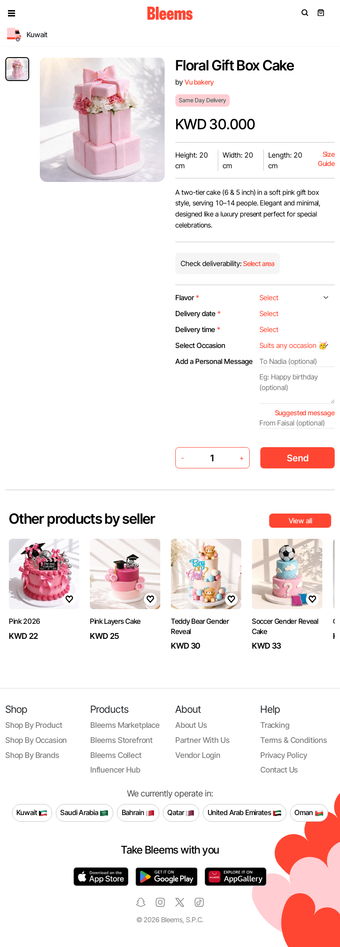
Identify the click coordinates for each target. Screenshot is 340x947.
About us (191, 725)
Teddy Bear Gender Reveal (200, 626)
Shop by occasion (36, 740)
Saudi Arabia (84, 813)
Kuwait (31, 813)
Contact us (279, 769)
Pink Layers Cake (115, 621)
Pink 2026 (24, 621)
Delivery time (197, 329)
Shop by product (33, 725)
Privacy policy (283, 755)
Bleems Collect (116, 755)
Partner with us (202, 740)
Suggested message (305, 413)
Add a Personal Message (214, 361)
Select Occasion (200, 345)
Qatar (180, 813)
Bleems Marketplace (125, 725)
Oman (308, 813)
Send (298, 458)
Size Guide (326, 159)
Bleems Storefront (121, 740)
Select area (258, 263)
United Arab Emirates (245, 813)
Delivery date (198, 313)
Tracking (275, 725)
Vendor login (197, 755)
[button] (11, 13)
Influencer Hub (115, 769)
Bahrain (138, 813)
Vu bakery (199, 82)
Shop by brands (32, 755)
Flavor (187, 297)
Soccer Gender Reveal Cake (285, 626)
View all (300, 520)
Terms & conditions (293, 740)
